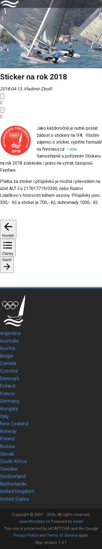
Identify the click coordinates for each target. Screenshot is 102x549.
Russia (7, 446)
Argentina (10, 333)
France (7, 393)
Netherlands (13, 484)
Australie (9, 341)
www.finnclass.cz (34, 521)
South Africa (13, 461)
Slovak (7, 454)
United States (14, 499)
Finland (7, 386)
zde (73, 149)
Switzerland (13, 476)
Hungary (9, 408)
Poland (7, 438)
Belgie (6, 356)
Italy (4, 416)
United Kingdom (17, 491)
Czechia (9, 371)
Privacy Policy (26, 535)
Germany (10, 401)
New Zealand (14, 423)
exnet (78, 521)
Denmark (9, 378)
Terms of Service (62, 535)
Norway (8, 431)
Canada (8, 363)
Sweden (9, 469)
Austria (7, 348)
